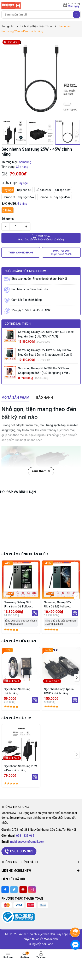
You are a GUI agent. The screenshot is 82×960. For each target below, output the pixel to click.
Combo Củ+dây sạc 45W (54, 197)
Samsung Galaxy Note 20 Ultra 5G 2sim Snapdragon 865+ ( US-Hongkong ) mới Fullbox (43, 371)
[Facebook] (5, 889)
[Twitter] (14, 889)
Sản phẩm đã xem (16, 718)
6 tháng (7, 210)
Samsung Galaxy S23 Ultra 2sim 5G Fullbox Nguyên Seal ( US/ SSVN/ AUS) (46, 334)
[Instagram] (32, 889)
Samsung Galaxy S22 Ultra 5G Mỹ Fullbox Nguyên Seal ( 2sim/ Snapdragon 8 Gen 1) (45, 352)
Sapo (50, 944)
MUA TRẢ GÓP (61, 252)
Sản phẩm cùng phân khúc (24, 554)
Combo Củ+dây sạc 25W (18, 197)
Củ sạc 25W (43, 190)
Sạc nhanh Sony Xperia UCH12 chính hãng (59, 691)
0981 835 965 (25, 835)
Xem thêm (41, 471)
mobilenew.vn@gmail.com (27, 841)
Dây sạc (8, 190)
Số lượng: (7, 218)
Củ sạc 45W (63, 190)
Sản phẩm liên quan (18, 641)
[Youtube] (23, 889)
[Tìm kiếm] (76, 14)
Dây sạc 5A (24, 190)
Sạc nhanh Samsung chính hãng (17, 691)
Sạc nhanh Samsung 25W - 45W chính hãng (20, 768)
